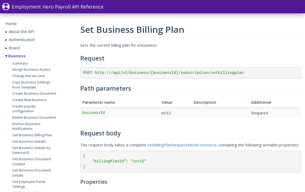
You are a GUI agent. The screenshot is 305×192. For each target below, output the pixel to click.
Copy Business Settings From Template (31, 85)
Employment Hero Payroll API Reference (52, 6)
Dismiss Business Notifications (26, 126)
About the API (21, 31)
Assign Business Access (31, 69)
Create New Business (29, 99)
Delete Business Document (34, 117)
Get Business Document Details (31, 173)
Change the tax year (28, 75)
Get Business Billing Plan (32, 135)
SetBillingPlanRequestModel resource (181, 144)
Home (11, 23)
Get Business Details (29, 141)
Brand (14, 47)
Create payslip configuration (24, 109)
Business (17, 55)
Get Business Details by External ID (31, 150)
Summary (20, 63)
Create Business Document (34, 93)
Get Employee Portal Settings (28, 184)
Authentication (22, 39)
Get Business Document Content (31, 161)
